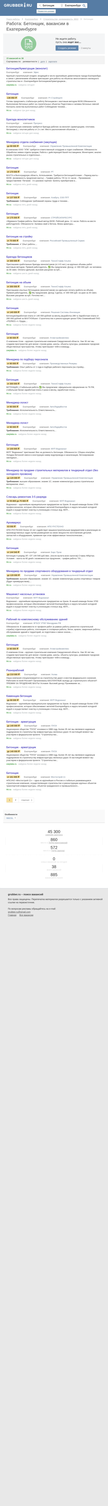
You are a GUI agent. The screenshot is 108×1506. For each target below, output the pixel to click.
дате (42, 61)
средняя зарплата (54, 845)
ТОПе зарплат (58, 861)
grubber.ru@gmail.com (19, 922)
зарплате (52, 61)
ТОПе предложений (57, 853)
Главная (12, 926)
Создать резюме (67, 48)
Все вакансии (26, 926)
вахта (10, 828)
